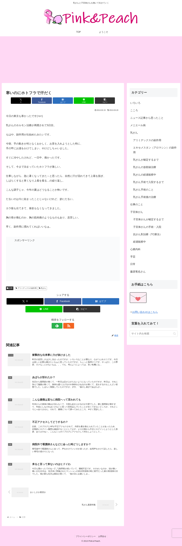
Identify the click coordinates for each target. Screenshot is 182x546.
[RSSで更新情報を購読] (66, 326)
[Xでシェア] (24, 100)
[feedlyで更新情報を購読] (59, 326)
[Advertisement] (91, 60)
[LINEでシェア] (82, 100)
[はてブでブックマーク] (63, 100)
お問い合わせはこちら (145, 312)
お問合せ (102, 537)
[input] (153, 333)
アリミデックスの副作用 (26, 288)
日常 (10, 288)
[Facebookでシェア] (44, 100)
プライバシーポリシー (86, 537)
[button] (101, 100)
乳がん (42, 288)
